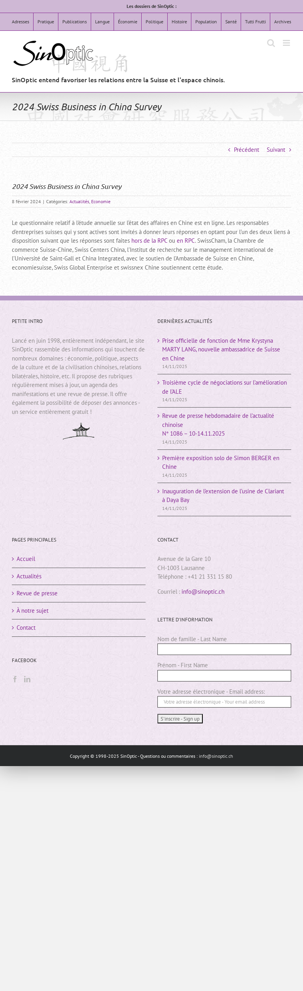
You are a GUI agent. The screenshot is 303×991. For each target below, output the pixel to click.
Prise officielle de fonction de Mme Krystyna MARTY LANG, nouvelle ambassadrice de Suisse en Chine (221, 349)
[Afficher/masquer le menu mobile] (287, 43)
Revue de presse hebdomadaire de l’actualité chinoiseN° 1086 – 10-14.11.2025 (218, 424)
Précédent (246, 149)
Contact (26, 627)
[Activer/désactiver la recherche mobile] (271, 43)
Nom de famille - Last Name (192, 639)
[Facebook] (15, 679)
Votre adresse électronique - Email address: (211, 691)
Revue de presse (37, 593)
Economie (100, 201)
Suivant (276, 149)
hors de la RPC (149, 240)
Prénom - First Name (182, 665)
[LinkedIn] (27, 679)
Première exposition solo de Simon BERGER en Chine (220, 462)
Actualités (79, 201)
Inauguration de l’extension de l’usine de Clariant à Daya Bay (223, 495)
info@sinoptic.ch (202, 591)
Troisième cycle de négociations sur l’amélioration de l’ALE (224, 387)
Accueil (26, 559)
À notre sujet (33, 610)
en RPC (186, 240)
